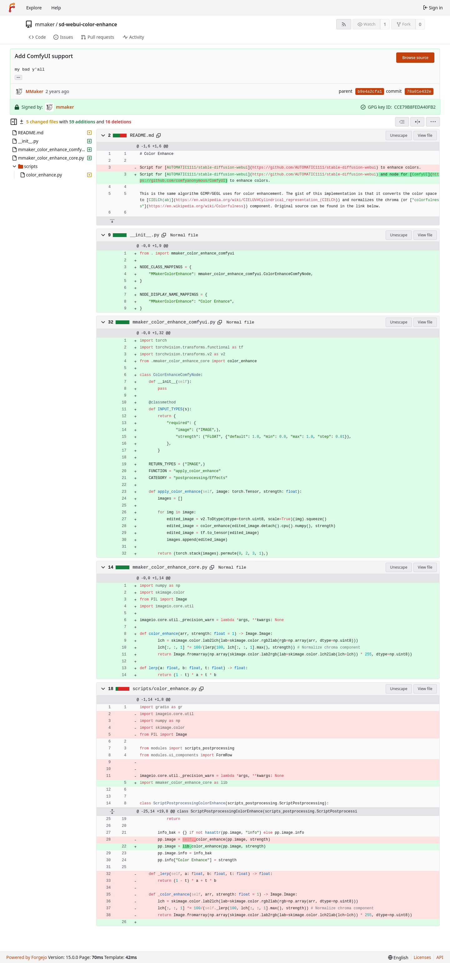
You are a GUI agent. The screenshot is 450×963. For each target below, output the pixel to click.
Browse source (415, 57)
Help (56, 8)
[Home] (12, 7)
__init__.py (144, 235)
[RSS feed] (343, 24)
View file (425, 135)
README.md (142, 135)
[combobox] (402, 121)
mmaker (45, 24)
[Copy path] (158, 135)
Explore (34, 8)
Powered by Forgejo (26, 957)
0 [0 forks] (420, 24)
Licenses (422, 957)
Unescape (398, 135)
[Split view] (417, 121)
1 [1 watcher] (385, 24)
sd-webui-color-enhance (88, 24)
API (439, 957)
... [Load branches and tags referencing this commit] (18, 77)
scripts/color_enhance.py (164, 688)
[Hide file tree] (14, 122)
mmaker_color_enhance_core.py (169, 567)
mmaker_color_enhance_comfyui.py (173, 322)
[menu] (433, 121)
